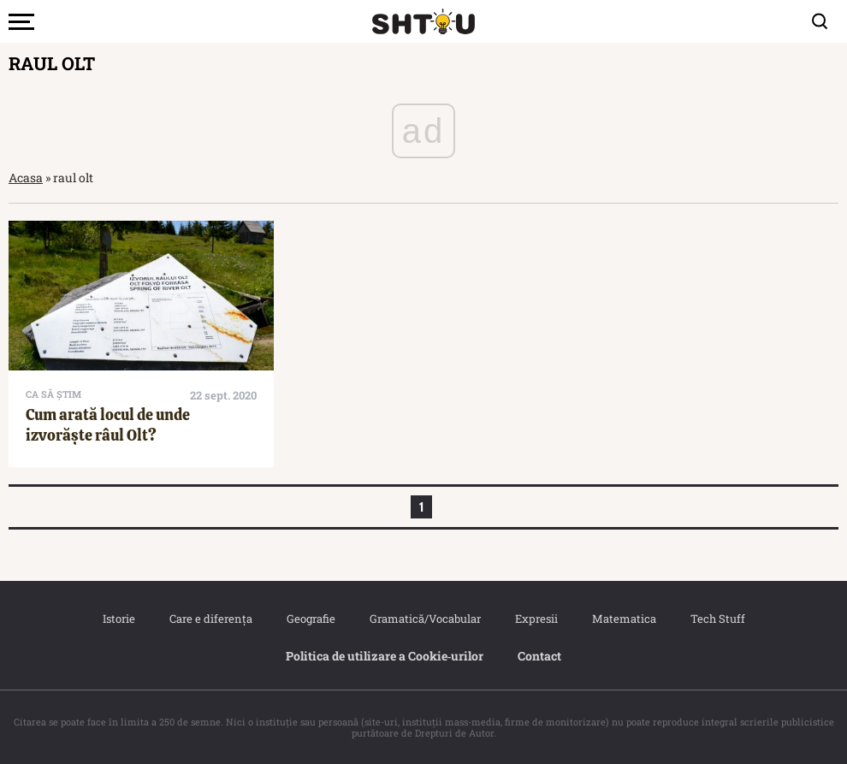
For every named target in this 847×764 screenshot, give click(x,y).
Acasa (26, 177)
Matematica (624, 618)
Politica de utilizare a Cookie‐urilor (385, 656)
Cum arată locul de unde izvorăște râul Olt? (108, 424)
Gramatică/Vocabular (425, 618)
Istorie (119, 618)
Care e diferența (210, 618)
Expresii (536, 618)
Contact (539, 656)
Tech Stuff (717, 618)
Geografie (311, 618)
